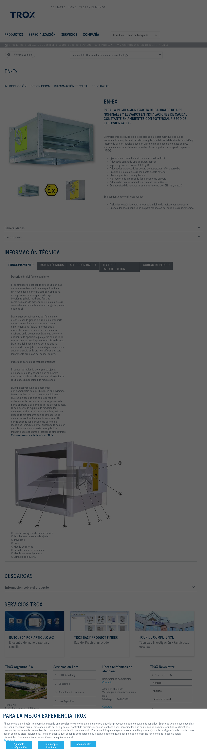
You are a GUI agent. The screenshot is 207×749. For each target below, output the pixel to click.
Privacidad (9, 740)
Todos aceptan (83, 744)
